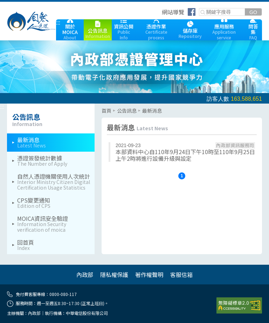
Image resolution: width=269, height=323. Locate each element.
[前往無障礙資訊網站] (239, 305)
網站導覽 (173, 12)
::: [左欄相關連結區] (2, 106)
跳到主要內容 (17, 4)
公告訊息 (127, 110)
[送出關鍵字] (253, 12)
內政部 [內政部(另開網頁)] (84, 274)
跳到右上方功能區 (159, 13)
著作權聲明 (149, 274)
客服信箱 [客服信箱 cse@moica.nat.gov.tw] (181, 274)
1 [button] (182, 175)
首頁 (106, 110)
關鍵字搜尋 (199, 8)
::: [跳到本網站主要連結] (58, 22)
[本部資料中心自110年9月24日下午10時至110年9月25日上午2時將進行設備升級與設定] (182, 152)
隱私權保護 (114, 274)
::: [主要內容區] (104, 106)
